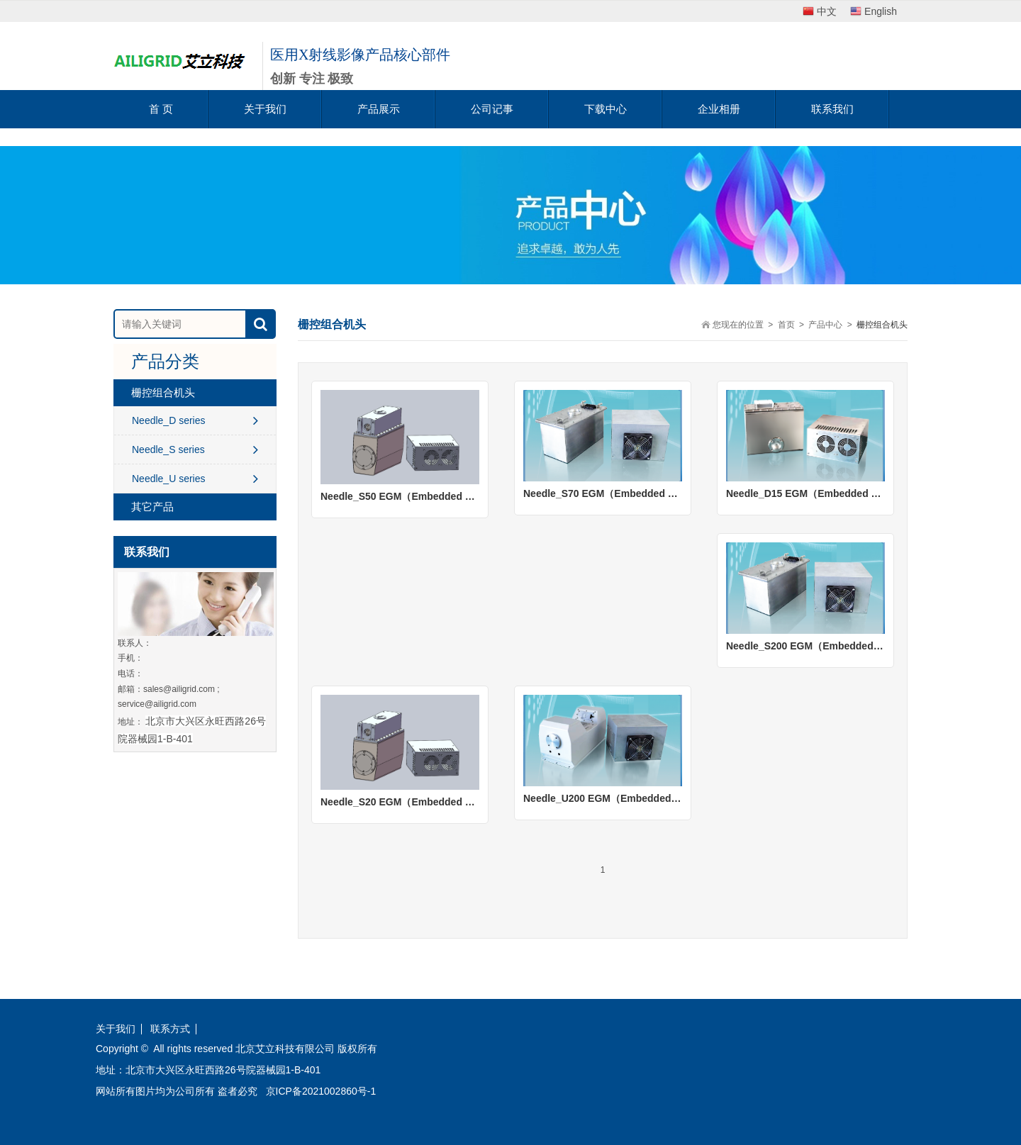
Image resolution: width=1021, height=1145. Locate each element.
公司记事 (492, 109)
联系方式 (170, 1029)
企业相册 (719, 109)
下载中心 (605, 109)
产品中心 (825, 325)
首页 (786, 325)
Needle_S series (195, 449)
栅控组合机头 (163, 392)
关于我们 (265, 109)
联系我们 (832, 109)
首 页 (161, 109)
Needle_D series (195, 420)
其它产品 (152, 507)
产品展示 (378, 109)
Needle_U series (195, 478)
